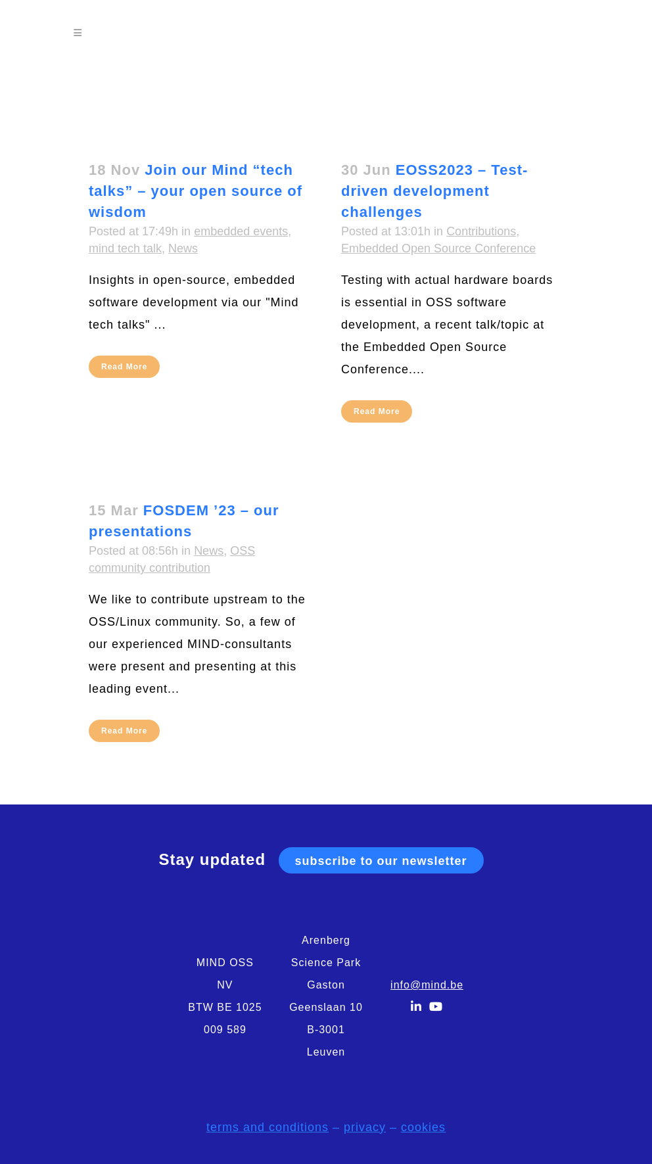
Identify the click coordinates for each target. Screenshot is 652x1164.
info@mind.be (426, 984)
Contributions (481, 231)
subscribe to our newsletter (381, 861)
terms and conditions (267, 1127)
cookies (423, 1127)
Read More (124, 366)
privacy (365, 1127)
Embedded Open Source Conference (438, 248)
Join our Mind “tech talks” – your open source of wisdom (195, 191)
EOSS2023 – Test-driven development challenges (434, 191)
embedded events (241, 231)
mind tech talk (125, 248)
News (183, 248)
